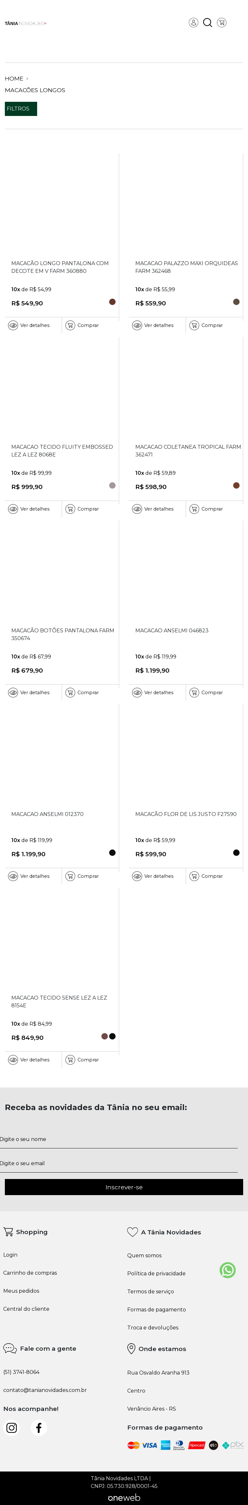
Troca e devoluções (152, 1327)
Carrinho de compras (30, 1273)
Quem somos (144, 1255)
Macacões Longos (35, 90)
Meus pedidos (21, 1291)
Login (10, 1255)
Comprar (82, 325)
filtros (21, 109)
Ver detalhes (28, 325)
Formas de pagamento (156, 1309)
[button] (207, 22)
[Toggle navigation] (238, 22)
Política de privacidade (156, 1273)
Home (16, 78)
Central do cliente (26, 1309)
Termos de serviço (150, 1291)
